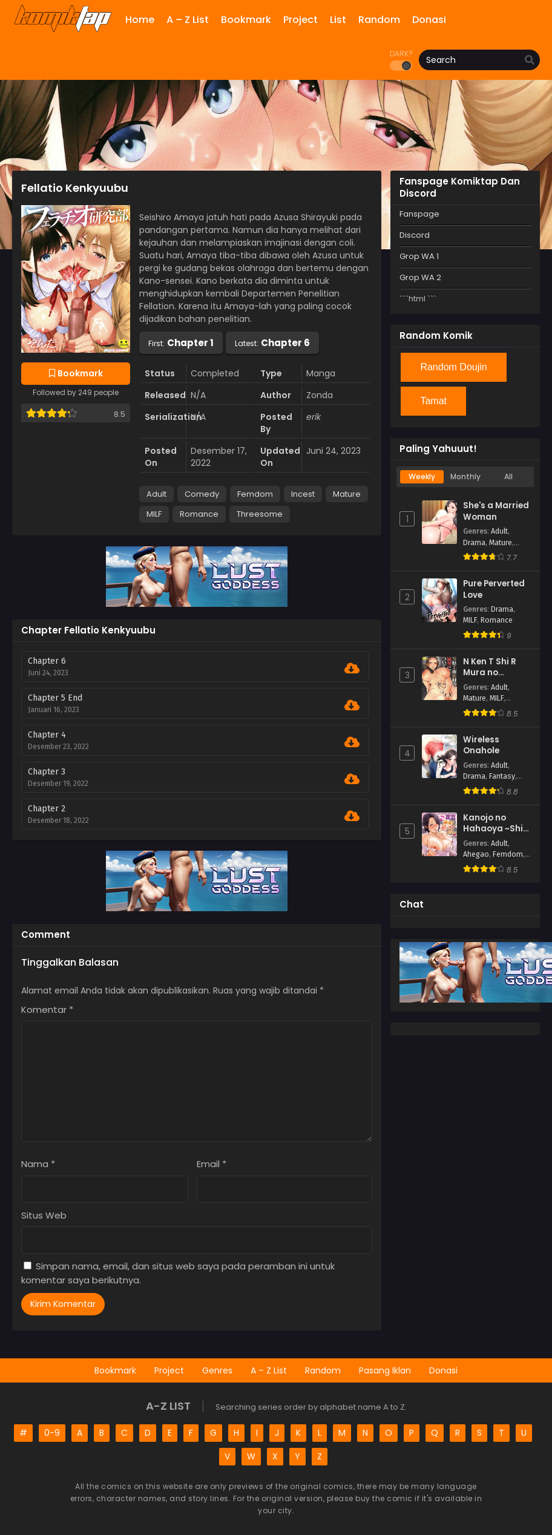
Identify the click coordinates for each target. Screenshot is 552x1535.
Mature (347, 494)
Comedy (202, 494)
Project (169, 1370)
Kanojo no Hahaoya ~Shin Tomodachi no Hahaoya (495, 824)
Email (211, 1163)
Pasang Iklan (385, 1370)
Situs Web (44, 1215)
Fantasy (502, 776)
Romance (199, 514)
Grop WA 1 (419, 256)
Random (323, 1370)
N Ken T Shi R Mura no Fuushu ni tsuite (496, 667)
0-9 (52, 1433)
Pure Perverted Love (494, 589)
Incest (303, 494)
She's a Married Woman (496, 511)
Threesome (260, 514)
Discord (414, 235)
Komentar (47, 1009)
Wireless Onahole (481, 746)
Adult (156, 494)
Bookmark (115, 1370)
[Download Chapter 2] (352, 816)
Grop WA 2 (420, 277)
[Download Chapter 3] (352, 779)
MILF (154, 514)
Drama (474, 542)
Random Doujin (453, 367)
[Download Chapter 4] (352, 742)
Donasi (443, 1370)
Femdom (255, 494)
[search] (530, 60)
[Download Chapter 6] (352, 668)
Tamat (433, 401)
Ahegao (476, 854)
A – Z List (269, 1370)
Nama (38, 1163)
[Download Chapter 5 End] (352, 705)
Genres (217, 1370)
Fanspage (419, 214)
